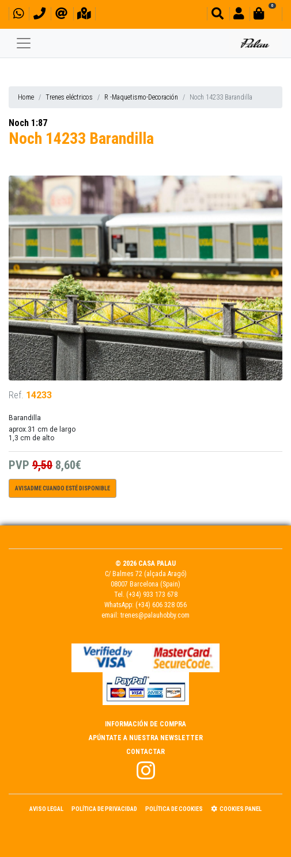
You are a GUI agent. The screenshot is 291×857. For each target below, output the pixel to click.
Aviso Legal (46, 809)
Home (26, 97)
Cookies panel (236, 809)
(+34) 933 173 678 (151, 595)
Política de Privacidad (104, 809)
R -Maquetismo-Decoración (141, 97)
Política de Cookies (174, 809)
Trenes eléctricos (69, 97)
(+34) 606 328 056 (161, 605)
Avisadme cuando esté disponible (62, 488)
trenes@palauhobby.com (155, 615)
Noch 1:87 (28, 122)
